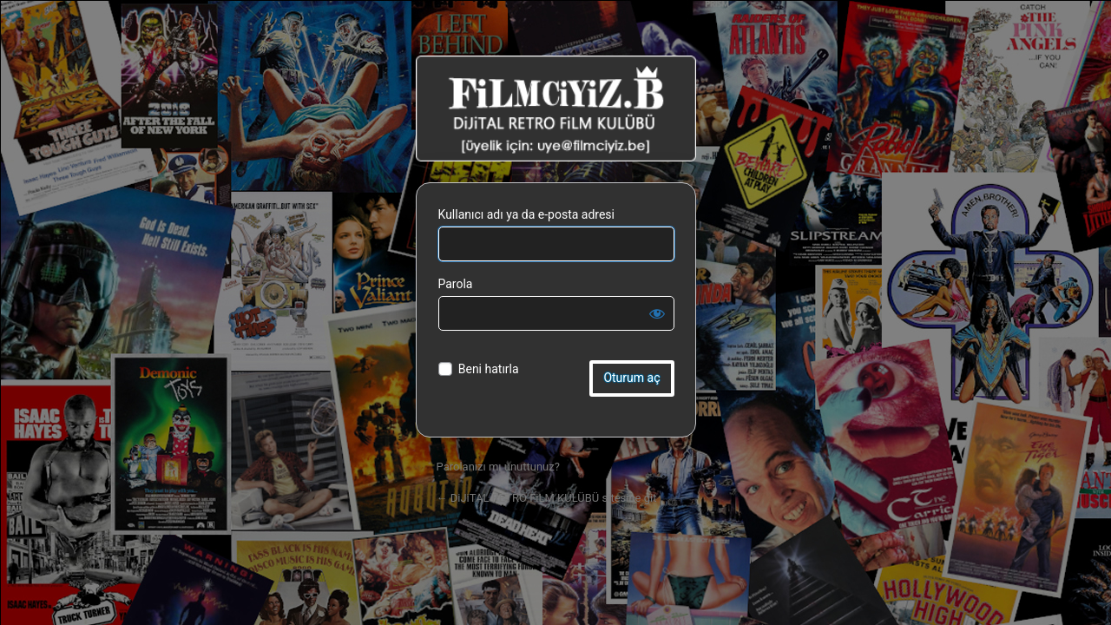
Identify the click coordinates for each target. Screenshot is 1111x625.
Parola (455, 284)
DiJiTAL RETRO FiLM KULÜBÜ (556, 108)
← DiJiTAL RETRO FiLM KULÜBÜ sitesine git (547, 497)
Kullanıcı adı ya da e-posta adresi (526, 214)
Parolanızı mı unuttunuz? (498, 466)
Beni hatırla (488, 369)
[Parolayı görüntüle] (657, 313)
